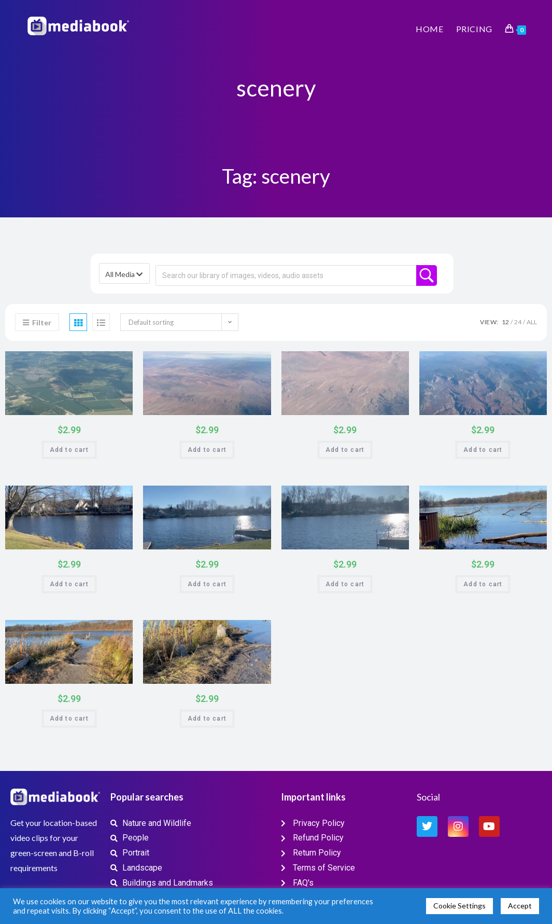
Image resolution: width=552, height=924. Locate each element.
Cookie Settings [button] (459, 905)
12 (505, 322)
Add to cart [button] (69, 449)
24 (517, 322)
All (532, 322)
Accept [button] (520, 905)
